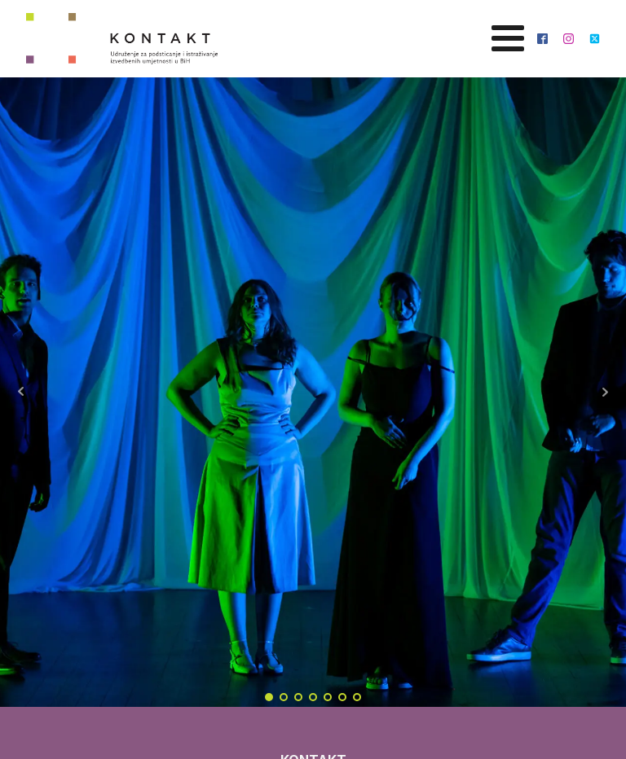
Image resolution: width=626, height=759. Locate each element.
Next (605, 392)
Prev (21, 392)
